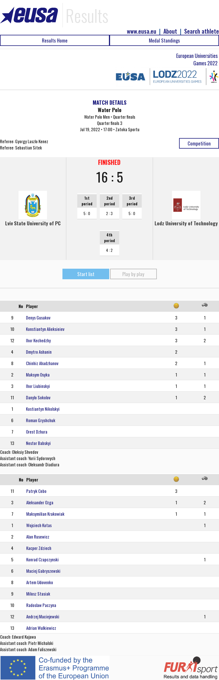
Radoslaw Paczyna (41, 605)
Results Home (55, 40)
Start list (85, 274)
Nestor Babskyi (38, 443)
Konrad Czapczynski (42, 559)
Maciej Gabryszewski (43, 571)
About (170, 31)
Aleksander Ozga (39, 502)
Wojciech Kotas (39, 525)
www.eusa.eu (141, 31)
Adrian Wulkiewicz (41, 628)
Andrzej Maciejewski (42, 616)
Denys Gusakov (38, 317)
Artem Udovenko (39, 582)
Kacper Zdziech (38, 548)
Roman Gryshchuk (40, 420)
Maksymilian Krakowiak (45, 514)
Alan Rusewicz (37, 536)
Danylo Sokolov (38, 397)
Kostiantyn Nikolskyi (43, 409)
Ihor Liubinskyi (38, 386)
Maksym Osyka (38, 374)
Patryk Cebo (36, 491)
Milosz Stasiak (38, 593)
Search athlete (201, 31)
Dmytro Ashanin (39, 352)
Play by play (133, 274)
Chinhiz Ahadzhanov (42, 363)
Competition (199, 143)
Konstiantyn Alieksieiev (45, 329)
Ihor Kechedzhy (38, 340)
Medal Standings (164, 40)
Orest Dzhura (36, 431)
